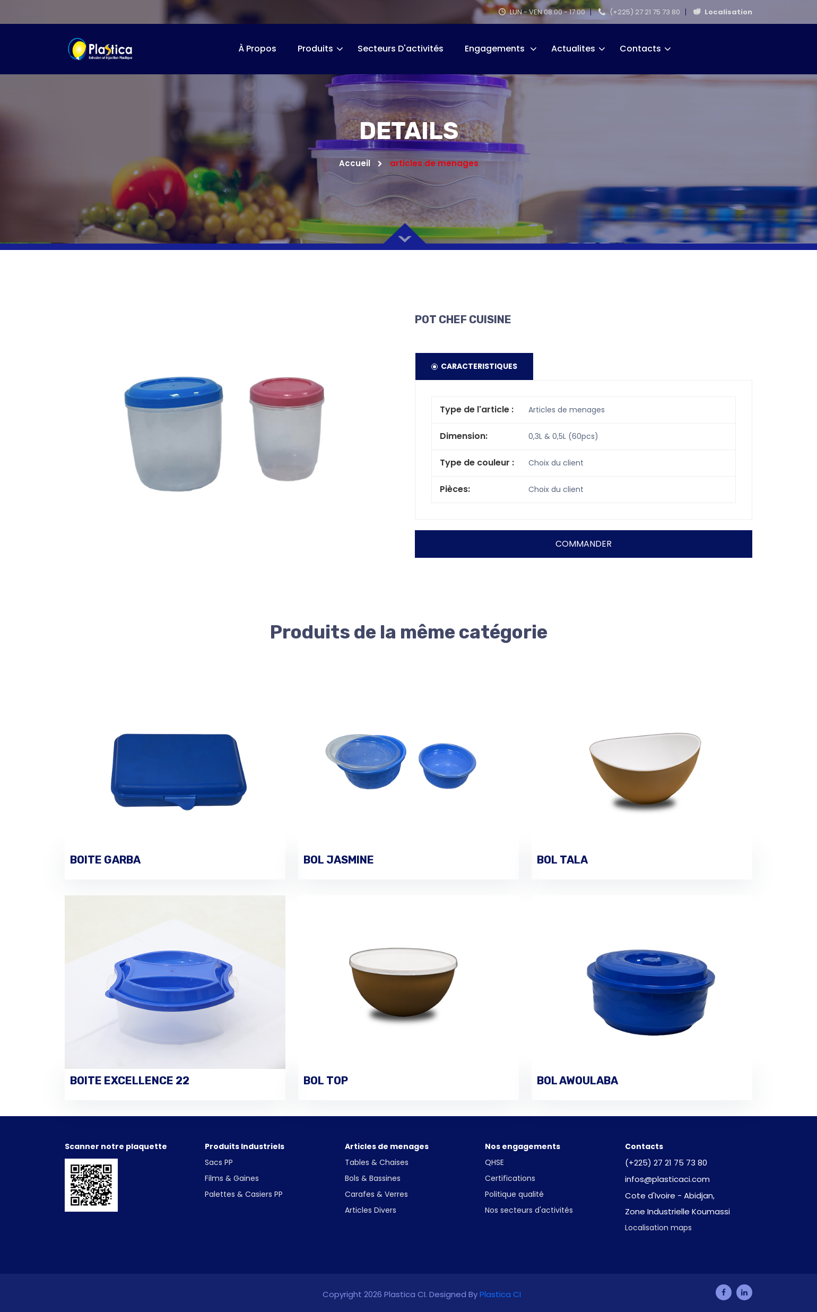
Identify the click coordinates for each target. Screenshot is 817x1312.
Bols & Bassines (373, 1178)
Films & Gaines (232, 1178)
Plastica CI (500, 1294)
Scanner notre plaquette (116, 1146)
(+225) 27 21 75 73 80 (639, 11)
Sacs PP (219, 1162)
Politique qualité (514, 1194)
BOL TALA (562, 859)
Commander (583, 544)
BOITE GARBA (105, 859)
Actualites (573, 48)
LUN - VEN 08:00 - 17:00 (542, 11)
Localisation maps (658, 1227)
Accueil (361, 163)
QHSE (494, 1162)
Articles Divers (370, 1210)
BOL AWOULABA (577, 1080)
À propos (257, 48)
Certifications (510, 1178)
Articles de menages (387, 1146)
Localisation (722, 11)
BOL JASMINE (338, 859)
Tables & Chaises (376, 1162)
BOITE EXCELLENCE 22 (129, 1080)
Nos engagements (522, 1146)
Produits (315, 48)
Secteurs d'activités (401, 48)
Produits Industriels (244, 1146)
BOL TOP (325, 1080)
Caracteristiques (474, 366)
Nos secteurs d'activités (529, 1210)
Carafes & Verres (376, 1194)
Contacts (640, 48)
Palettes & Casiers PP (244, 1194)
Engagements (496, 48)
